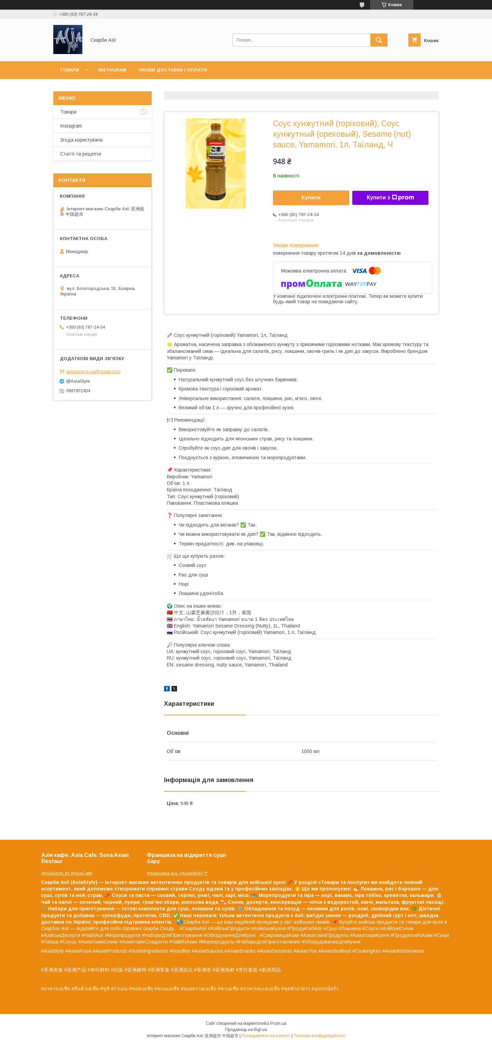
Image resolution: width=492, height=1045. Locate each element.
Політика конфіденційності (319, 1035)
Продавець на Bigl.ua (246, 1029)
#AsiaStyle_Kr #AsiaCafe (66, 873)
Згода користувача (81, 140)
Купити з (390, 198)
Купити (311, 197)
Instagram (112, 69)
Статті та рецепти (80, 154)
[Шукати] (378, 40)
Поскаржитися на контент (266, 1035)
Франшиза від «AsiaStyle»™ (177, 873)
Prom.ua (278, 1023)
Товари (69, 69)
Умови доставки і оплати (172, 69)
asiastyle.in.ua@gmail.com (93, 371)
